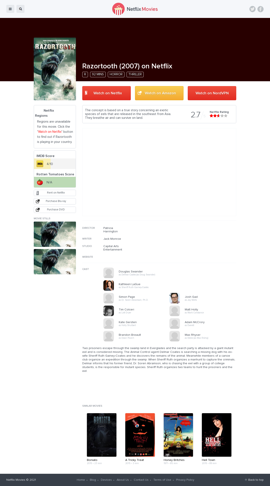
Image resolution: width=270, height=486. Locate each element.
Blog (93, 479)
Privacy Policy (185, 479)
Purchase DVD (56, 209)
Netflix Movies (15, 479)
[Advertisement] (204, 253)
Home (81, 479)
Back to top (256, 479)
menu (10, 9)
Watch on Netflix (107, 93)
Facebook (260, 9)
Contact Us (141, 479)
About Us (123, 479)
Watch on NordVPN (212, 93)
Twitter (252, 9)
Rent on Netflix (56, 192)
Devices (106, 479)
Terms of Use (162, 479)
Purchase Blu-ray (56, 201)
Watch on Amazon (160, 93)
